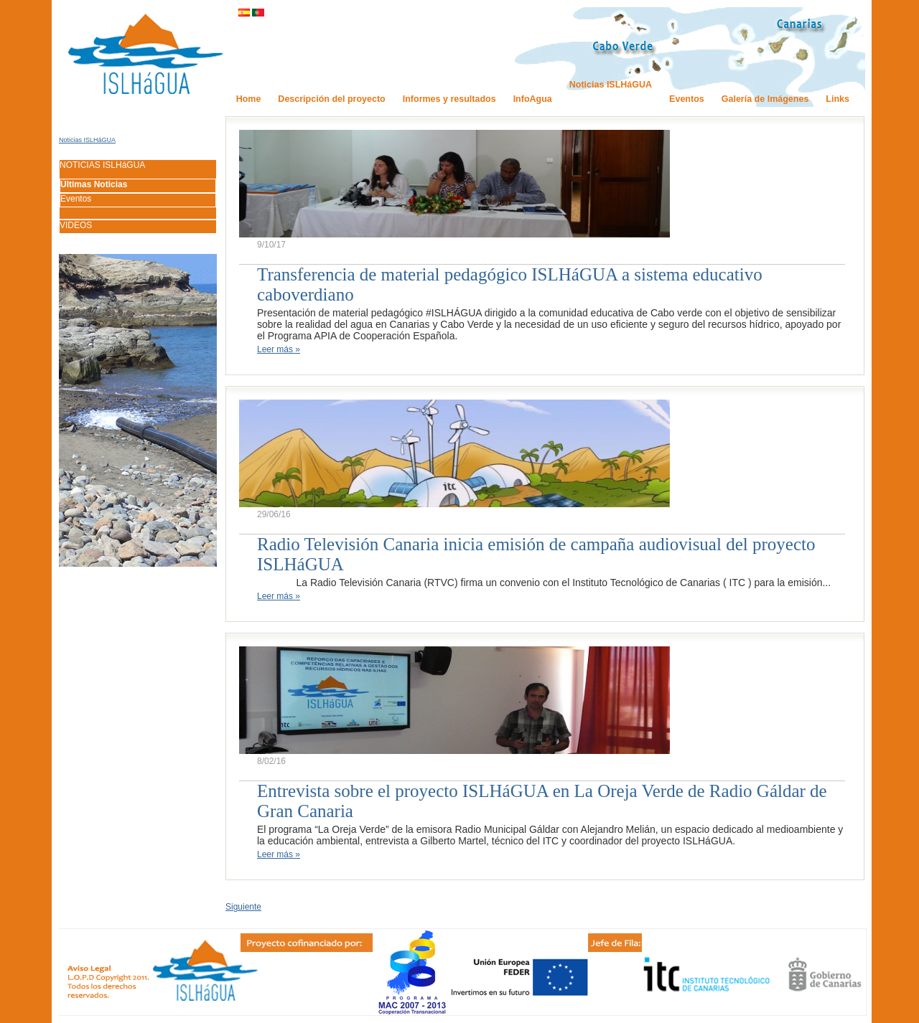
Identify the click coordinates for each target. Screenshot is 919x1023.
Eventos (75, 199)
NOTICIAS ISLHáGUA (102, 165)
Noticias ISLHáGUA (87, 139)
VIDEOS (76, 225)
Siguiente (243, 907)
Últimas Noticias (93, 184)
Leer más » (278, 349)
